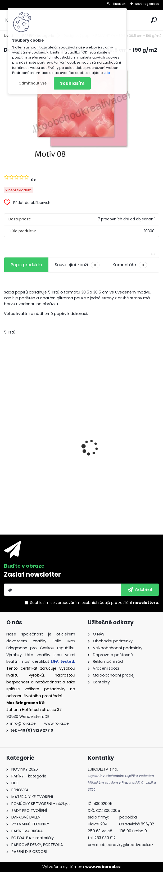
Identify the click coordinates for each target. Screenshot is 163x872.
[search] (154, 20)
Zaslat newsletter (32, 574)
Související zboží (77, 265)
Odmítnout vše (33, 83)
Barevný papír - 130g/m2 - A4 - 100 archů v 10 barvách (40, 474)
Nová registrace (147, 4)
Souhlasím (72, 83)
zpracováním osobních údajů (83, 602)
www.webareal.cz (103, 866)
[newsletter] (140, 589)
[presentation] (7, 438)
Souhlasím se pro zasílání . (94, 602)
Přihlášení (119, 4)
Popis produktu (26, 265)
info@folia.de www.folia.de (39, 723)
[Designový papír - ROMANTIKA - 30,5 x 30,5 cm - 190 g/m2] (81, 108)
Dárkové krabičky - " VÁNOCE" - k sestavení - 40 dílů (120, 470)
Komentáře (129, 265)
